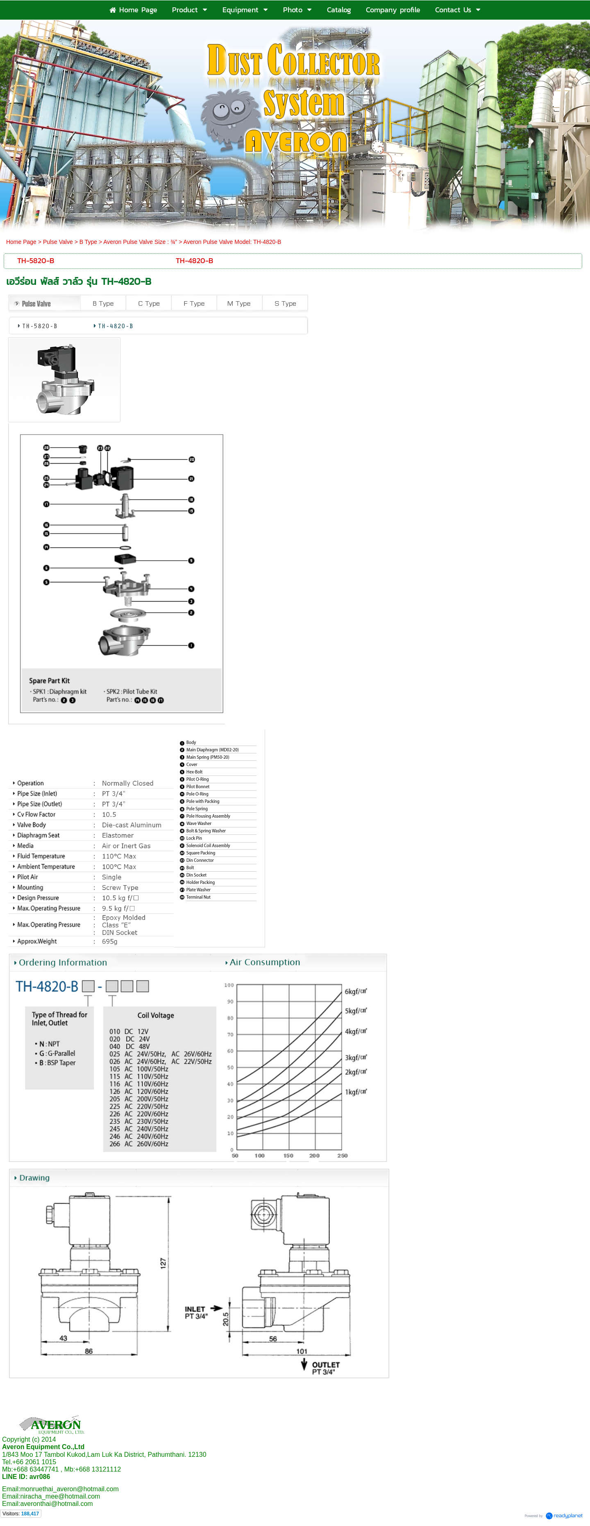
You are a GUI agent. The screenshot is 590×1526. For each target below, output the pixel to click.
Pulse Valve (58, 242)
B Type (88, 242)
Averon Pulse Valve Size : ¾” (140, 242)
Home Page (21, 242)
